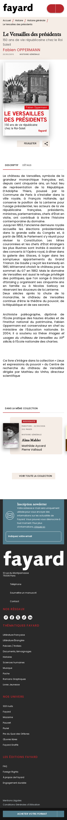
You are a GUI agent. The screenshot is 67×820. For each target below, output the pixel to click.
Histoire (19, 20)
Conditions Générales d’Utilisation (21, 804)
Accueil (7, 20)
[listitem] (6, 617)
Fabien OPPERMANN (21, 49)
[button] (29, 54)
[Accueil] (18, 8)
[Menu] (55, 8)
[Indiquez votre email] (29, 537)
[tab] (11, 165)
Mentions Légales (12, 800)
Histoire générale (36, 20)
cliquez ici (39, 526)
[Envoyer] (57, 536)
